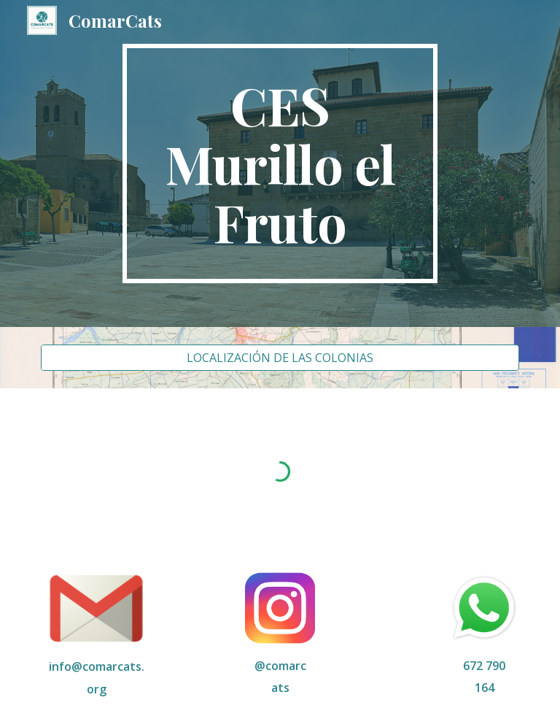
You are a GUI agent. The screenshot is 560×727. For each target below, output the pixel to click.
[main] (279, 163)
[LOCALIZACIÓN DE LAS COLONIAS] (280, 357)
